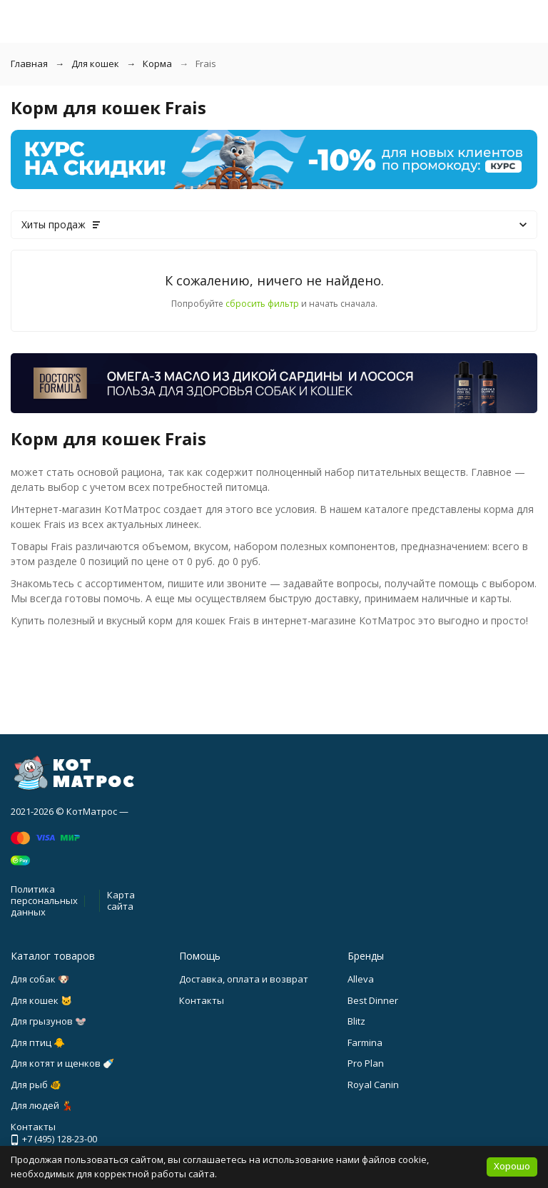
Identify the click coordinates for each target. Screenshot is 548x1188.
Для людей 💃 (42, 1105)
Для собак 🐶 (40, 979)
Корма (157, 63)
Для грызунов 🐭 (48, 1021)
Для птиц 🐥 (38, 1042)
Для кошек (95, 63)
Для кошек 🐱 (41, 1000)
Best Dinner (372, 1000)
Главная (29, 63)
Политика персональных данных (44, 900)
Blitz (356, 1021)
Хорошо (512, 1165)
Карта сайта (121, 900)
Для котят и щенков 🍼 (62, 1063)
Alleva (360, 979)
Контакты (201, 1000)
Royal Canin (373, 1084)
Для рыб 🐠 (36, 1084)
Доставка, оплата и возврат (243, 979)
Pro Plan (365, 1063)
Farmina (364, 1042)
